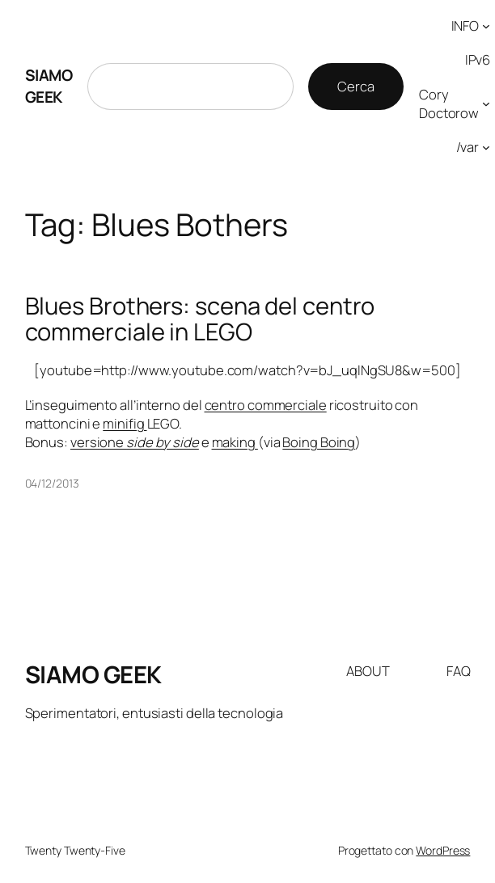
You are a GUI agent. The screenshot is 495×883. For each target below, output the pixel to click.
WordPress (443, 850)
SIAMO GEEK (49, 86)
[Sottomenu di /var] (486, 147)
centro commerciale (266, 404)
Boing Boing (318, 442)
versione (134, 442)
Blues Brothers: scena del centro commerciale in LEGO (200, 319)
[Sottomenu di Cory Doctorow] (486, 103)
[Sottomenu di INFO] (486, 26)
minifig (124, 423)
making (235, 442)
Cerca (355, 86)
